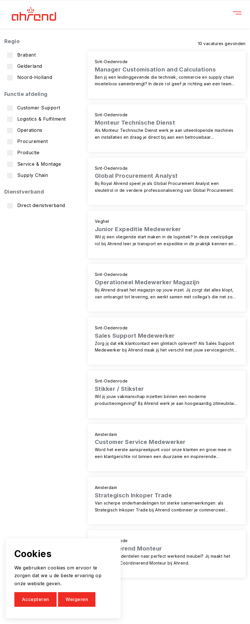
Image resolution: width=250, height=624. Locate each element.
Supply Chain (27, 175)
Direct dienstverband (36, 205)
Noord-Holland (29, 77)
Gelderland (24, 66)
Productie (23, 153)
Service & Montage (34, 164)
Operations (25, 130)
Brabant (21, 55)
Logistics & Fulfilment (36, 119)
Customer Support (33, 108)
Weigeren (77, 599)
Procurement (27, 141)
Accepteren (35, 599)
